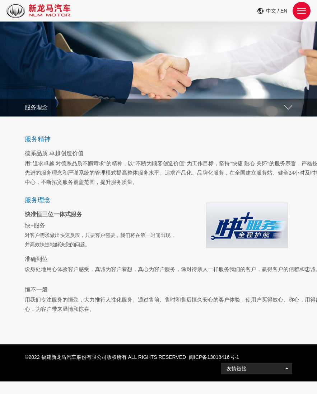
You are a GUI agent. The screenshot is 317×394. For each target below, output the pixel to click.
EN (283, 11)
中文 (271, 11)
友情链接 (237, 368)
